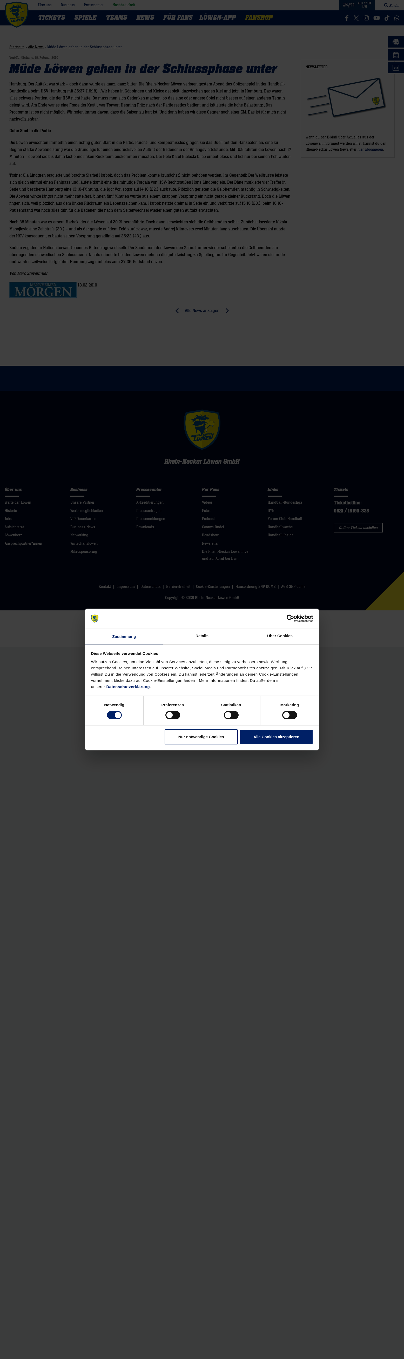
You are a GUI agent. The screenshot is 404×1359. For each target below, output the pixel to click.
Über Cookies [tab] (280, 636)
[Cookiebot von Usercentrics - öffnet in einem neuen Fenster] (290, 618)
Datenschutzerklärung (128, 686)
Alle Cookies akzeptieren (276, 737)
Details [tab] (202, 636)
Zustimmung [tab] (124, 636)
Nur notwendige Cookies (201, 737)
